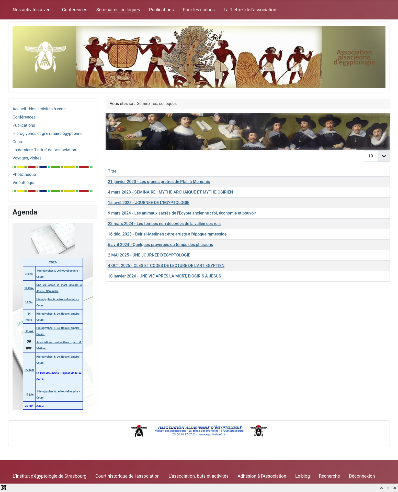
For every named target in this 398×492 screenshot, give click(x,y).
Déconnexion (362, 476)
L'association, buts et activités (198, 476)
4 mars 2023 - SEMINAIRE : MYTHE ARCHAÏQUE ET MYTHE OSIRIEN (170, 192)
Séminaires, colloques (118, 9)
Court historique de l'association (127, 476)
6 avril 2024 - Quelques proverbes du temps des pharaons (160, 244)
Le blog (302, 476)
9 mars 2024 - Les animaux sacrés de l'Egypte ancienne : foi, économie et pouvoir (182, 213)
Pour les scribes (199, 9)
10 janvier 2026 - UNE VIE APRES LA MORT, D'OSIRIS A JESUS (164, 276)
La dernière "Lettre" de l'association (44, 149)
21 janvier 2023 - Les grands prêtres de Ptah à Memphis (159, 181)
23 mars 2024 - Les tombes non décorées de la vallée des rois (164, 223)
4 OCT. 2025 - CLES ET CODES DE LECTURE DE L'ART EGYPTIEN (166, 265)
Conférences (74, 9)
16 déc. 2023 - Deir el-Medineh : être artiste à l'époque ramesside (167, 234)
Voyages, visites (27, 158)
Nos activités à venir (33, 9)
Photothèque (24, 174)
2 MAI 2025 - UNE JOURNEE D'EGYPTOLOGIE (149, 255)
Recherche (329, 476)
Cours (18, 141)
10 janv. (29, 288)
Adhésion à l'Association (261, 476)
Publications (161, 9)
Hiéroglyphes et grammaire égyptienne (48, 133)
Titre (112, 171)
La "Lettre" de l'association (250, 9)
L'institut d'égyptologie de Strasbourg (49, 476)
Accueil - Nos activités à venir (39, 108)
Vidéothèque (24, 182)
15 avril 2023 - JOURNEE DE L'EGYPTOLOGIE (148, 202)
